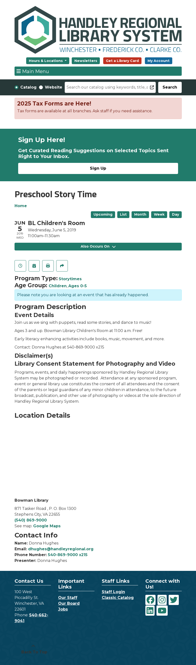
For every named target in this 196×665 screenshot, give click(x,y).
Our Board (69, 603)
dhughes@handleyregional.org (61, 549)
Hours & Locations (46, 61)
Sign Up (98, 168)
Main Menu (32, 71)
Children (58, 286)
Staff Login (113, 591)
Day (175, 214)
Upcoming (103, 214)
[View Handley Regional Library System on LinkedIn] (150, 610)
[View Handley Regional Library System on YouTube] (162, 610)
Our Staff (67, 597)
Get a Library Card (122, 61)
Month (140, 214)
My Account (159, 61)
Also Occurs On (98, 246)
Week (159, 214)
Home (21, 206)
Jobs (63, 609)
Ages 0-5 (77, 286)
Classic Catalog (118, 597)
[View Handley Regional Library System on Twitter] (174, 600)
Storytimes (70, 279)
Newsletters (85, 61)
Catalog (28, 87)
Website (53, 87)
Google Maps (47, 526)
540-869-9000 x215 (67, 554)
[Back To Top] (33, 649)
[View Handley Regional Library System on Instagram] (162, 600)
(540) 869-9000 (31, 520)
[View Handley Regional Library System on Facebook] (150, 600)
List (123, 214)
